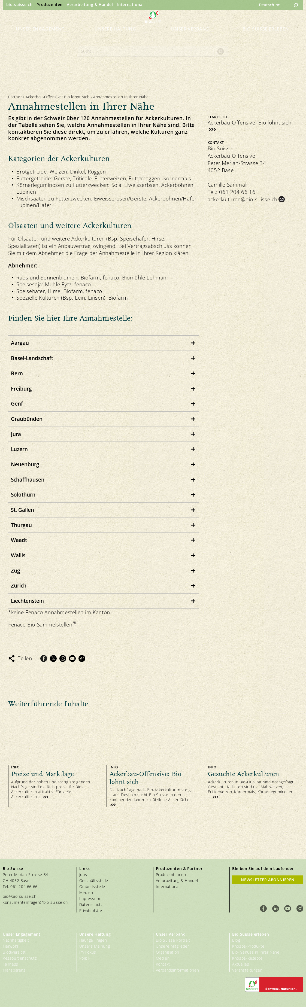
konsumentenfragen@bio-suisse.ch (35, 902)
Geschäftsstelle (93, 880)
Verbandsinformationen (177, 970)
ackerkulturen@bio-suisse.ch (242, 199)
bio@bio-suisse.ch (19, 896)
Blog (236, 940)
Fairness (10, 964)
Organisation (167, 952)
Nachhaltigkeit (16, 940)
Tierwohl (10, 946)
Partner (15, 96)
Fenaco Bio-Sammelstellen (40, 624)
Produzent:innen (171, 874)
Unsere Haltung (115, 39)
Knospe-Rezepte (247, 958)
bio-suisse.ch (19, 4)
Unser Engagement (40, 39)
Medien (86, 892)
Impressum (89, 898)
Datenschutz (91, 904)
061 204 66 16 (237, 192)
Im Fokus (87, 952)
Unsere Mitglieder (172, 946)
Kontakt (163, 964)
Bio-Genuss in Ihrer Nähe (255, 952)
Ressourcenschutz (20, 958)
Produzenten (50, 4)
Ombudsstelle (92, 886)
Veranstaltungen (247, 970)
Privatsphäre (90, 910)
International (130, 4)
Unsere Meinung (94, 946)
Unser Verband (190, 39)
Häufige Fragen (93, 940)
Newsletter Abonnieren (268, 879)
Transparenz (14, 970)
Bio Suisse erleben (266, 39)
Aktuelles (240, 964)
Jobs (83, 874)
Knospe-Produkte (248, 946)
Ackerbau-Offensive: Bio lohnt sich (57, 96)
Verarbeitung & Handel (90, 4)
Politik (84, 958)
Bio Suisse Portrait (173, 940)
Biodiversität (14, 952)
